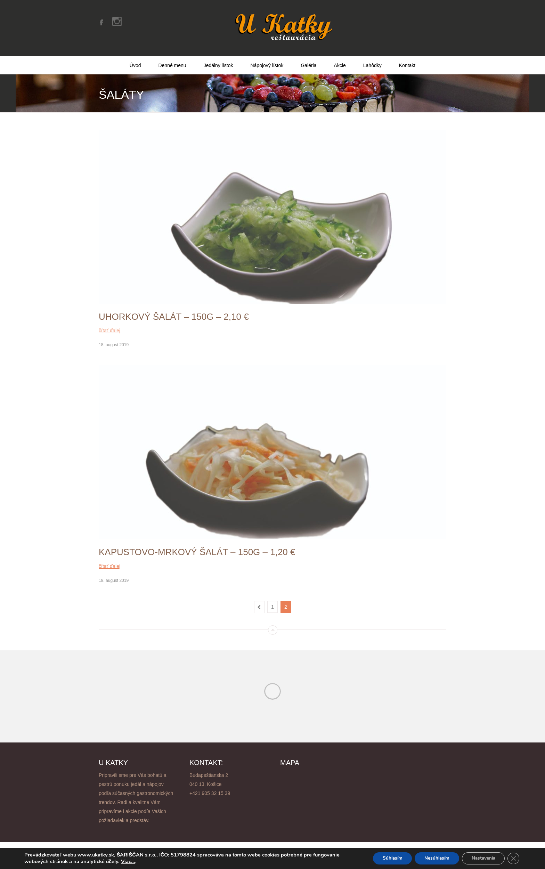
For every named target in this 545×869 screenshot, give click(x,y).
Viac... (128, 861)
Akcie (340, 60)
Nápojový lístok (266, 60)
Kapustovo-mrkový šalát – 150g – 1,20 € (197, 547)
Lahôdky (372, 60)
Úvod (135, 60)
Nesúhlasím (432, 858)
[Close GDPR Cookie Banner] (513, 858)
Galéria (308, 60)
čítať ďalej (109, 325)
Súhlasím (384, 858)
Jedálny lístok (218, 60)
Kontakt (407, 60)
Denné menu (172, 60)
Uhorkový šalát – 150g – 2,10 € (174, 311)
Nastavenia (481, 858)
